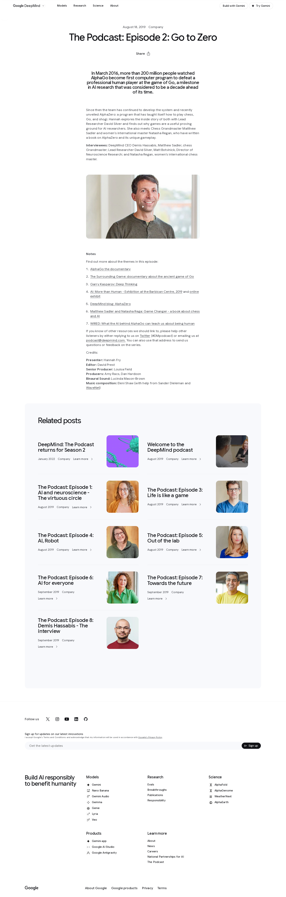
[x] (47, 719)
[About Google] (96, 888)
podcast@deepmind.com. (105, 340)
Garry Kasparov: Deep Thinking (113, 284)
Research (80, 5)
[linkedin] (76, 719)
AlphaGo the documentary (110, 269)
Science (98, 5)
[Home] (26, 5)
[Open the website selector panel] (43, 5)
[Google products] (124, 888)
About (114, 5)
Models (62, 5)
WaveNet (93, 388)
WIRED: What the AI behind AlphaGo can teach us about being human (142, 324)
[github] (85, 719)
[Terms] (162, 888)
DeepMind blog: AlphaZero (110, 304)
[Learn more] (88, 451)
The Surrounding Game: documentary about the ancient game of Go (142, 277)
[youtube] (66, 719)
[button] (143, 53)
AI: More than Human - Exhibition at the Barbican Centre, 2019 (136, 292)
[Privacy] (147, 888)
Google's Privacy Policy (150, 737)
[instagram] (57, 719)
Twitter (145, 336)
